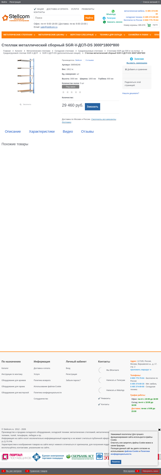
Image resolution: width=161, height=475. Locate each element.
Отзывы (87, 131)
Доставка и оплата (57, 9)
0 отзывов (90, 60)
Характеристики (42, 131)
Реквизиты (88, 9)
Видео (68, 131)
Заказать (92, 106)
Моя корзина (129, 471)
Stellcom (78, 60)
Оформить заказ (150, 471)
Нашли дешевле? (130, 93)
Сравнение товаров (38, 471)
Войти (4, 2)
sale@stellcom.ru (49, 27)
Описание (13, 131)
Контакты (39, 12)
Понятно (116, 462)
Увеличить (27, 104)
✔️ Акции (39, 9)
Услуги (75, 9)
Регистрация (15, 2)
